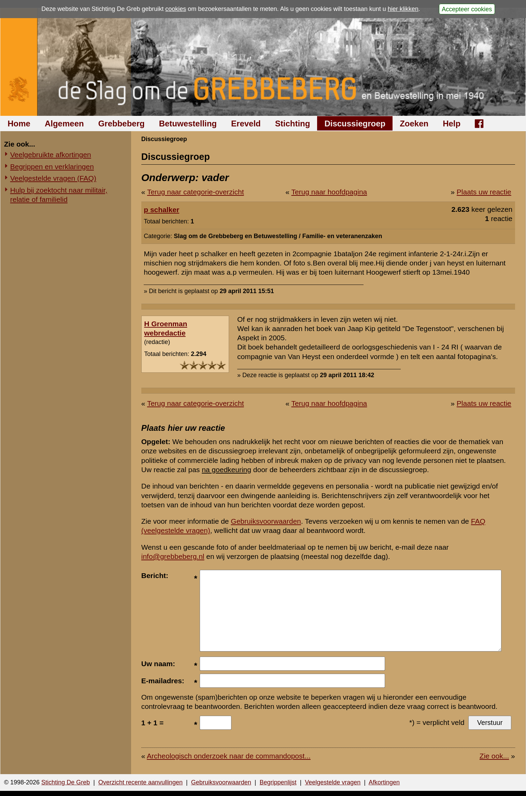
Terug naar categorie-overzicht (195, 192)
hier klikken (403, 8)
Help (451, 123)
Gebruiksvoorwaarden (266, 521)
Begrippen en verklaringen (52, 166)
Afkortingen (384, 782)
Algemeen (64, 123)
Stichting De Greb (65, 782)
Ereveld (246, 123)
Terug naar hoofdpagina (329, 192)
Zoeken (414, 123)
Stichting (292, 123)
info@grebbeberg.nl (172, 556)
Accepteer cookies (467, 8)
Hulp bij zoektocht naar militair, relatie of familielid (59, 194)
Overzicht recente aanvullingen (140, 782)
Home (19, 123)
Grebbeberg (121, 123)
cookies (175, 8)
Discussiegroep (354, 123)
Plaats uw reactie (484, 192)
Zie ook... (494, 756)
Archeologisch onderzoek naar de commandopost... (229, 756)
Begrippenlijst (277, 782)
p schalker (161, 210)
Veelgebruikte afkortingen (50, 155)
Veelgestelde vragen (332, 782)
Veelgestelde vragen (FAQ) (53, 178)
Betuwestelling (188, 123)
